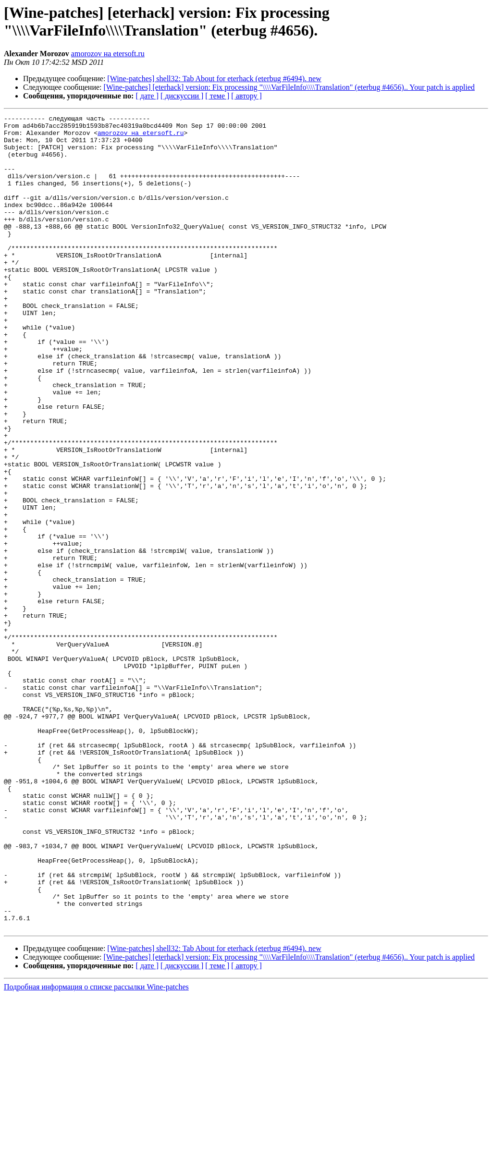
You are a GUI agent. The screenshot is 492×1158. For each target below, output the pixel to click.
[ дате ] (147, 96)
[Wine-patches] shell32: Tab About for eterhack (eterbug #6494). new (214, 78)
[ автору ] (246, 96)
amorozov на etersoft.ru (108, 53)
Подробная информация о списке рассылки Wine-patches (96, 1150)
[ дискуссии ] (181, 96)
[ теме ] (217, 96)
